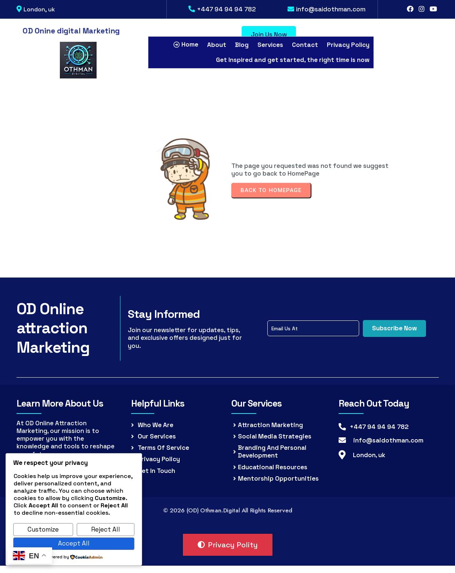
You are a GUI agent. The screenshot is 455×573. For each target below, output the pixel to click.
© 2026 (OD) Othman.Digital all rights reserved (227, 510)
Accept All (74, 543)
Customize (43, 529)
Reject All (105, 529)
